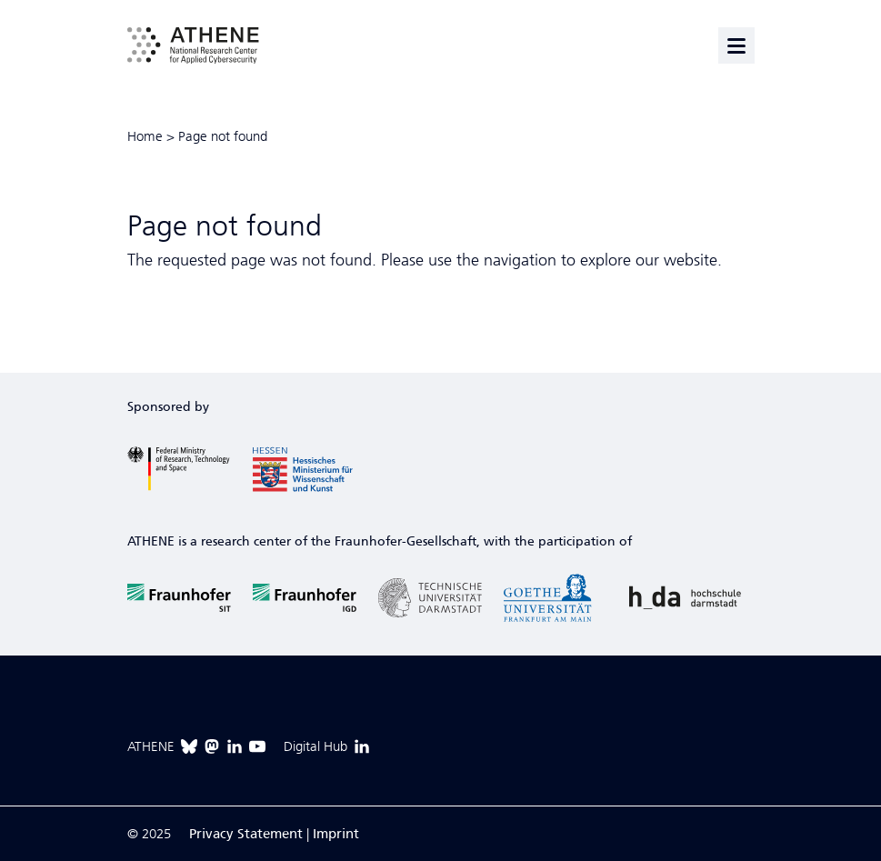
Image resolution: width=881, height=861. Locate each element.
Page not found (222, 136)
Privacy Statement (246, 834)
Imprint (336, 834)
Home (145, 136)
